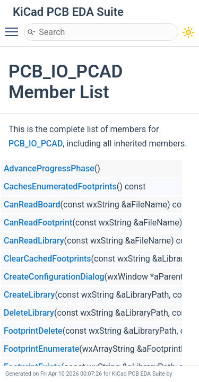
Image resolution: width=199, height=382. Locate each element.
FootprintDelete (33, 331)
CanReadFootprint (38, 223)
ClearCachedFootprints (47, 259)
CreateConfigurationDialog (54, 277)
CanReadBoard (32, 204)
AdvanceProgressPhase (49, 168)
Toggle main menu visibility (14, 27)
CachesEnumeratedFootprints (60, 186)
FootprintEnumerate (41, 349)
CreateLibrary (29, 295)
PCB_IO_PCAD (35, 143)
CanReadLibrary (34, 241)
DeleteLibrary (29, 313)
